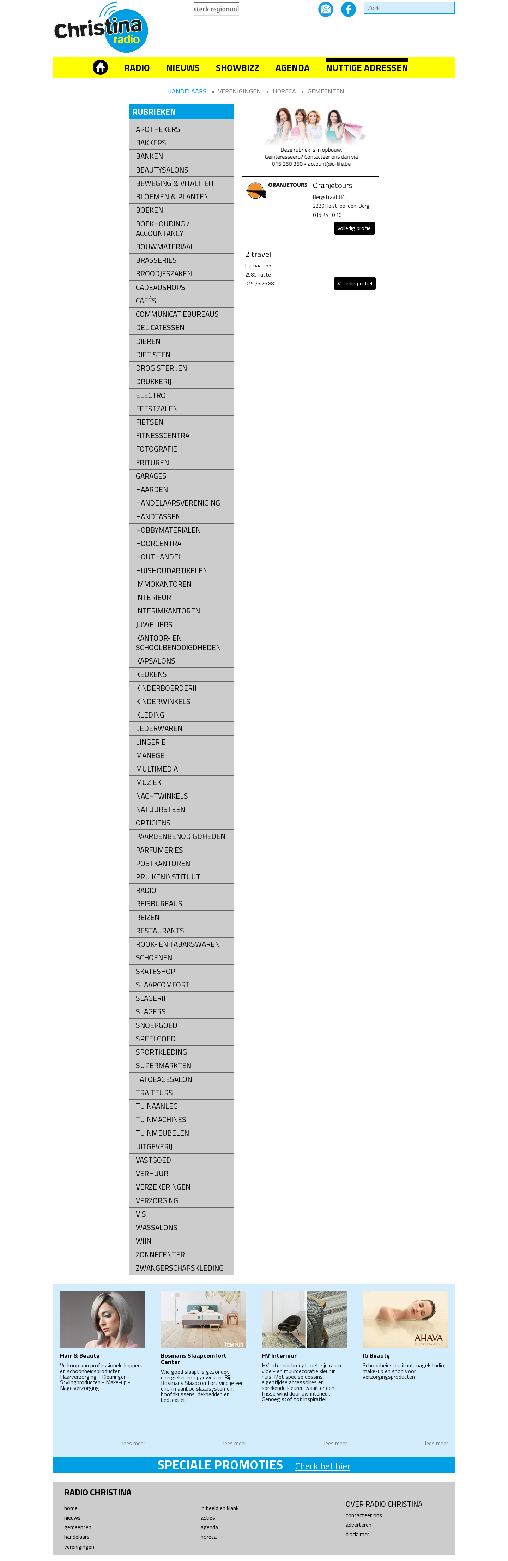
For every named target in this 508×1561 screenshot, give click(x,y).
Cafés (146, 300)
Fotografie (156, 449)
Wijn (143, 1241)
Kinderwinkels (163, 701)
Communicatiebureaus (177, 314)
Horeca (284, 91)
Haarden (152, 489)
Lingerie (151, 742)
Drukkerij (153, 381)
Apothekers (158, 129)
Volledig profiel (354, 228)
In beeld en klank (219, 1508)
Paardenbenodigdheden (180, 836)
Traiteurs (154, 1092)
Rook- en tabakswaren (178, 944)
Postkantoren (163, 863)
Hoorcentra (158, 543)
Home (71, 1508)
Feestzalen (157, 408)
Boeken (149, 210)
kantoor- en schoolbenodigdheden (178, 642)
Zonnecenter (160, 1254)
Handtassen (158, 516)
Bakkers (151, 142)
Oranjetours (333, 185)
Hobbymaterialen (168, 530)
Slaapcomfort (163, 985)
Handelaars (186, 91)
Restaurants (160, 931)
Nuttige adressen (367, 67)
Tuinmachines (161, 1119)
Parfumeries (159, 850)
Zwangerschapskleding (180, 1268)
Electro (151, 395)
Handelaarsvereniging (178, 503)
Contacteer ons (364, 1515)
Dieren (148, 341)
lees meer (133, 1443)
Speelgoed (156, 1038)
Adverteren (358, 1524)
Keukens (151, 674)
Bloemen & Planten (172, 196)
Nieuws (183, 67)
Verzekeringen (163, 1187)
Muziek (148, 782)
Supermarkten (163, 1065)
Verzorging (157, 1200)
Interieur (153, 597)
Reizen (147, 917)
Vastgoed (153, 1160)
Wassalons (156, 1227)
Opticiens (153, 823)
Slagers (151, 1011)
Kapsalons (155, 661)
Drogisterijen (161, 368)
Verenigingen (239, 91)
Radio (137, 67)
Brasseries (156, 260)
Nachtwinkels (162, 796)
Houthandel (159, 557)
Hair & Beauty (79, 1355)
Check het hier (322, 1466)
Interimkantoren (168, 611)
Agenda (293, 67)
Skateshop (155, 971)
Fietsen (149, 422)
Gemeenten (326, 91)
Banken (149, 156)
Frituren (152, 462)
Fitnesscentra (162, 435)
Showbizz (237, 67)
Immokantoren (164, 584)
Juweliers (154, 624)
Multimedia (157, 769)
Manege (150, 755)
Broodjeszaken (164, 273)
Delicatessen (160, 327)
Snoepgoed (156, 1025)
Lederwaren (159, 728)
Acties (208, 1517)
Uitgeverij (154, 1146)
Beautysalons (162, 170)
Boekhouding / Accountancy (163, 228)
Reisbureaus (159, 903)
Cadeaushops (160, 287)
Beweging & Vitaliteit (175, 183)
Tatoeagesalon (164, 1079)
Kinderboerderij (166, 688)
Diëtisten (153, 354)
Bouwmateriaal (165, 247)
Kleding (150, 715)
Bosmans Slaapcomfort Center (193, 1359)
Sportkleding (161, 1052)
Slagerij (150, 998)
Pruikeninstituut (168, 877)
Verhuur (152, 1173)
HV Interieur (279, 1355)
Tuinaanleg (157, 1106)
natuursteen (160, 809)
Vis (141, 1214)
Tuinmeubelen (162, 1133)
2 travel (258, 254)
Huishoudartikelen (172, 570)
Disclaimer (357, 1534)
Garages (151, 476)
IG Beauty (376, 1355)
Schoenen (154, 957)
